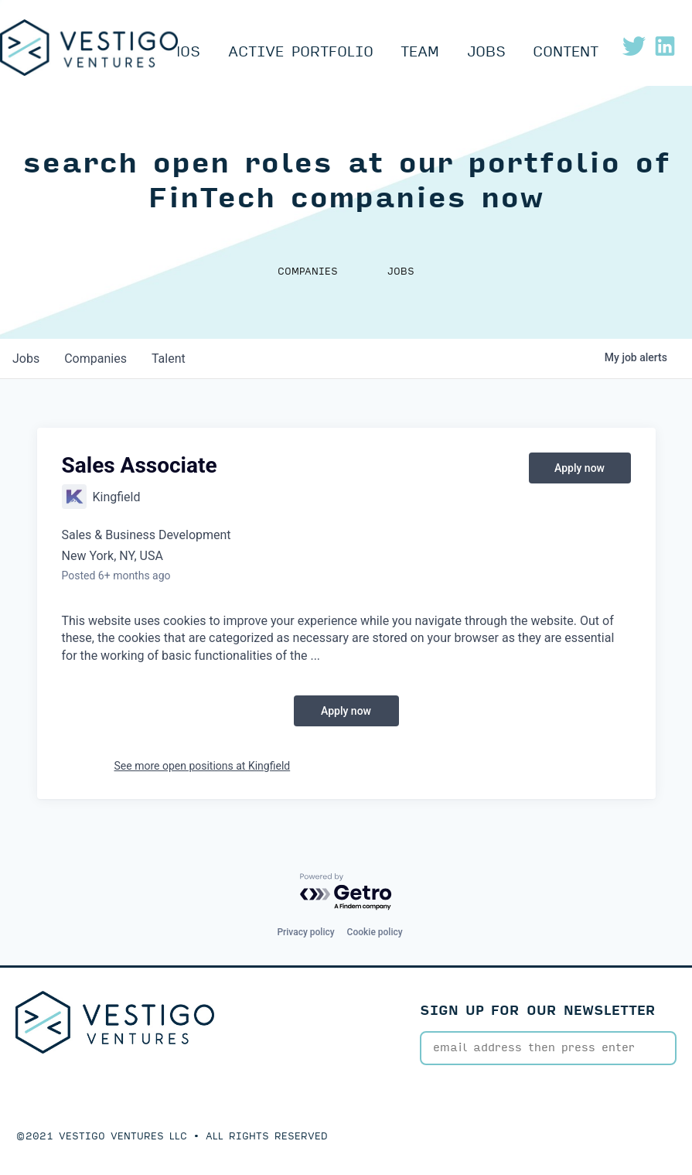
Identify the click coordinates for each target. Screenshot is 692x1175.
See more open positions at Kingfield (202, 766)
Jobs (486, 51)
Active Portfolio (300, 51)
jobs (25, 358)
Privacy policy (305, 932)
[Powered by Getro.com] (346, 892)
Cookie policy (375, 932)
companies (95, 358)
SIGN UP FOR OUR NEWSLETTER (538, 1010)
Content (565, 51)
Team (420, 51)
